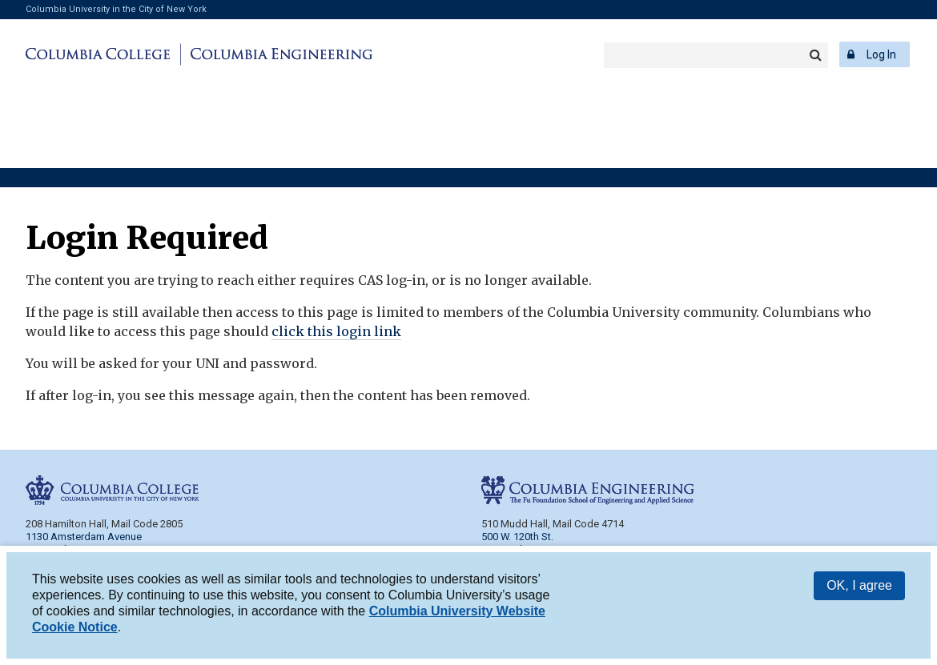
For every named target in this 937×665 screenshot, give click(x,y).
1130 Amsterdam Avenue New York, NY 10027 (84, 543)
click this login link (336, 331)
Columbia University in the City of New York (116, 9)
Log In (881, 54)
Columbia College (100, 54)
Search (815, 55)
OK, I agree (859, 588)
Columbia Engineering (279, 54)
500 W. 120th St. (517, 537)
